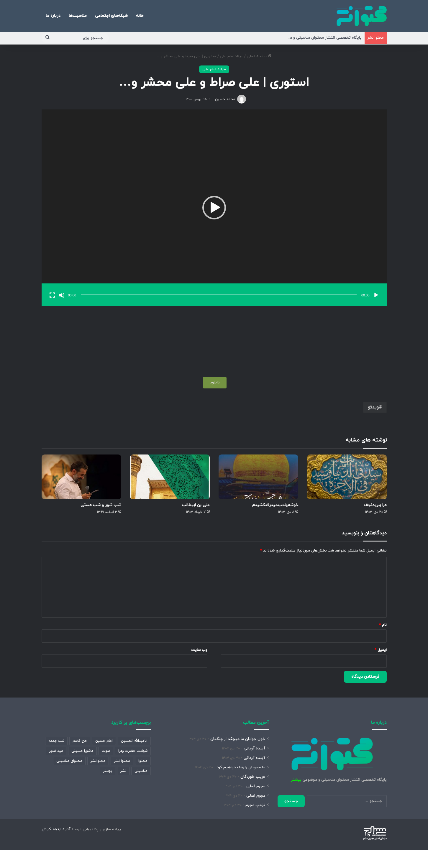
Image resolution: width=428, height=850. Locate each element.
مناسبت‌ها (78, 16)
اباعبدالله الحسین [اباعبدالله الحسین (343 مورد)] (134, 741)
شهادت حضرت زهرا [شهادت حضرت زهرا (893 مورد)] (132, 751)
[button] (214, 207)
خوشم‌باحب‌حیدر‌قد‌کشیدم (275, 505)
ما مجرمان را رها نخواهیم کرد (241, 767)
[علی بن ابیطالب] (170, 476)
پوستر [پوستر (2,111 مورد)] (107, 771)
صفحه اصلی (259, 56)
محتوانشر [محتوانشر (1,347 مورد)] (98, 761)
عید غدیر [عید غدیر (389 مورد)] (56, 751)
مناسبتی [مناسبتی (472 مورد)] (141, 771)
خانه (140, 16)
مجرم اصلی (255, 786)
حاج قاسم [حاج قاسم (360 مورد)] (80, 741)
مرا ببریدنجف (375, 505)
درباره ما (53, 16)
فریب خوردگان (252, 777)
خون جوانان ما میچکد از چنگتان (237, 739)
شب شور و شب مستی (101, 505)
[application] (214, 207)
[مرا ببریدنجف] (347, 476)
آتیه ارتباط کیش (56, 829)
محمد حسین (225, 99)
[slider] (219, 294)
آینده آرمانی (254, 748)
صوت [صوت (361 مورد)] (106, 751)
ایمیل (381, 650)
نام (383, 625)
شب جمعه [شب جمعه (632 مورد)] (56, 741)
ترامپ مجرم (255, 805)
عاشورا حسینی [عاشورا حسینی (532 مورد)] (82, 751)
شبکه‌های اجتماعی (111, 16)
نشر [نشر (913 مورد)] (123, 771)
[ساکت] (62, 295)
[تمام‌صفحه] (52, 295)
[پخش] (376, 295)
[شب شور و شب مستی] (81, 476)
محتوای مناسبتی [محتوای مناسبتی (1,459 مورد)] (69, 761)
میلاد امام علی (231, 56)
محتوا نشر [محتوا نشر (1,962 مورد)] (122, 761)
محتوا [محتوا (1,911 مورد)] (142, 761)
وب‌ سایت (199, 650)
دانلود (215, 382)
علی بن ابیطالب (196, 505)
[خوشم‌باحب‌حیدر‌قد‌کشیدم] (258, 476)
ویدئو (373, 407)
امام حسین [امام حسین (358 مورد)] (104, 741)
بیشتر (296, 779)
